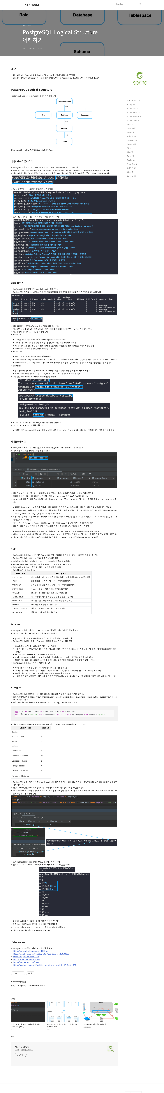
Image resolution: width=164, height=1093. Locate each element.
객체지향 (131, 136)
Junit (130, 132)
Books (131, 160)
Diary (130, 172)
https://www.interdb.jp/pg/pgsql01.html (31, 943)
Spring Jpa (133, 108)
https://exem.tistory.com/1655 (26, 952)
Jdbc (130, 152)
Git (129, 148)
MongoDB (132, 144)
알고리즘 (131, 168)
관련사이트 (130, 1086)
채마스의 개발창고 (31, 5)
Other (130, 156)
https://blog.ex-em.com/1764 (26, 949)
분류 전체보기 (133, 100)
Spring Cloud (133, 120)
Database (132, 140)
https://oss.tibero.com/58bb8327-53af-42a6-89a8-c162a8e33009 (41, 946)
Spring (131, 104)
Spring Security (134, 116)
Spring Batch (133, 112)
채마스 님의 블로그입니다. (24, 1043)
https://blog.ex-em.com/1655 (26, 955)
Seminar (131, 176)
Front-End (132, 164)
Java (130, 124)
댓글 (12, 1029)
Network (131, 128)
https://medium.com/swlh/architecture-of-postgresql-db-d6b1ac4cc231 (44, 957)
